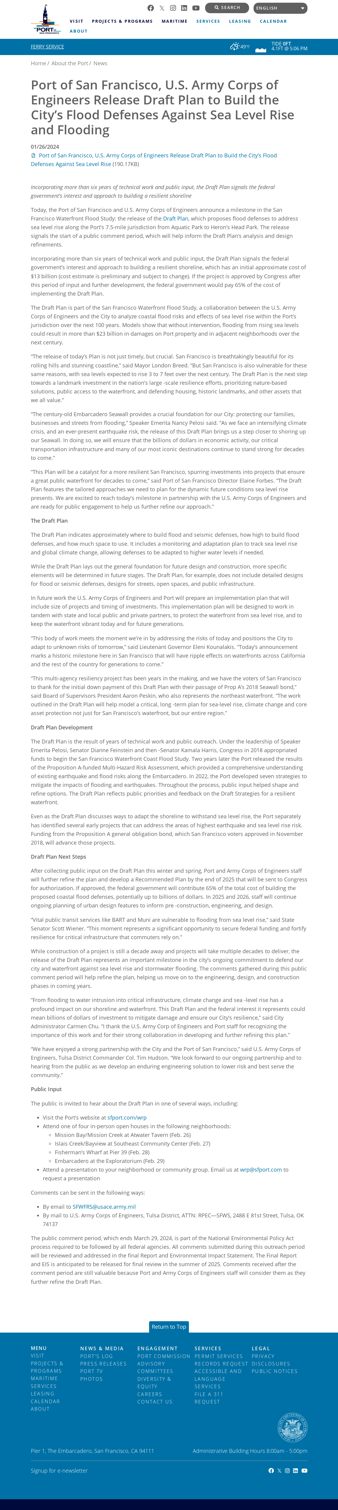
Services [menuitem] (208, 21)
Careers (149, 1394)
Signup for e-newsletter (59, 1470)
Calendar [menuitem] (273, 21)
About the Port (69, 63)
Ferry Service (47, 46)
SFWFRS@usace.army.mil (104, 1206)
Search (228, 7)
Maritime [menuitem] (175, 21)
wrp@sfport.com (261, 1169)
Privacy (263, 1356)
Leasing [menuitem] (240, 21)
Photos (91, 1379)
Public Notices (275, 1371)
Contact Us (155, 1401)
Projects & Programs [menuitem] (122, 21)
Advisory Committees (155, 1367)
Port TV (91, 1371)
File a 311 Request (209, 1398)
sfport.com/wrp (127, 1117)
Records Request (221, 1363)
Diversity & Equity (154, 1383)
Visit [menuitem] (76, 21)
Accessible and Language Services (218, 1379)
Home (38, 63)
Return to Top (169, 1326)
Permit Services (219, 1356)
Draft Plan (175, 218)
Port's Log (96, 1356)
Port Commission (164, 1356)
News (100, 63)
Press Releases (103, 1363)
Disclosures (271, 1363)
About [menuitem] (78, 31)
